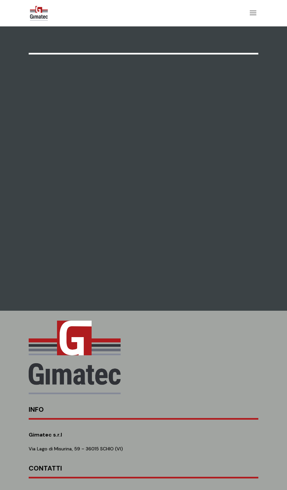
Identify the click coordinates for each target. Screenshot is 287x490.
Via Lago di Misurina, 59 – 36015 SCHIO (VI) (76, 449)
